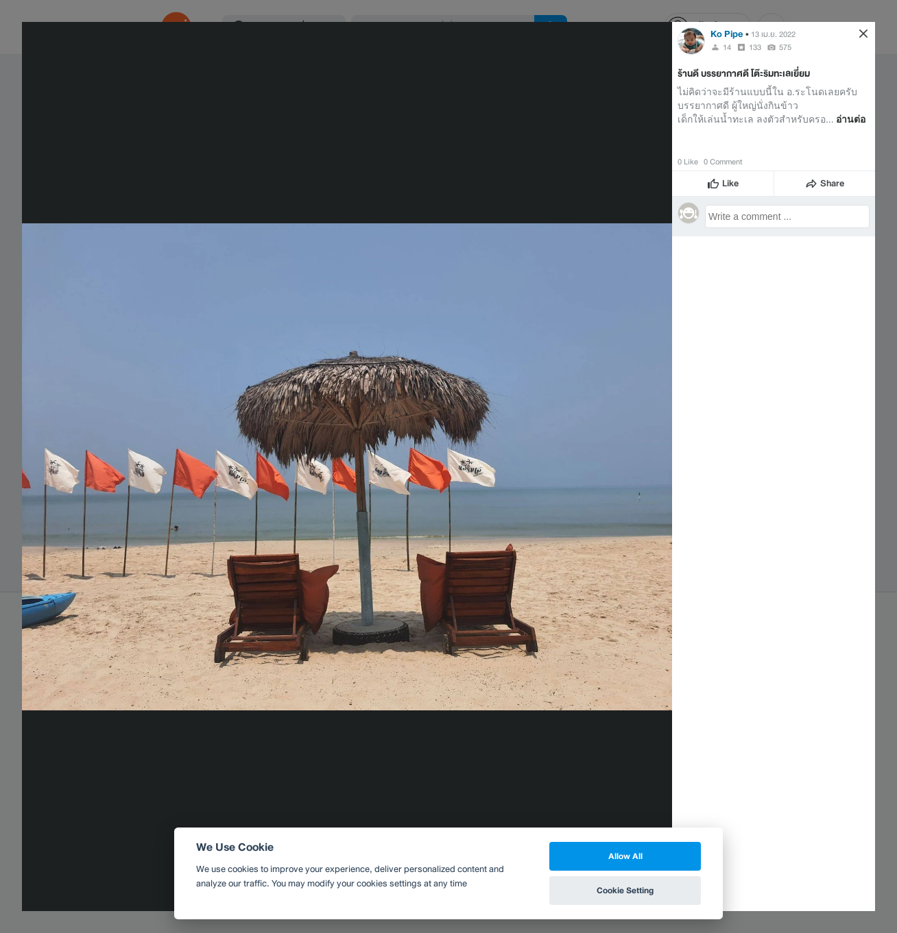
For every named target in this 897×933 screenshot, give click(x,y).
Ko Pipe (726, 34)
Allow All (625, 855)
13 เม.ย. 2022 (773, 34)
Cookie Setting (625, 890)
